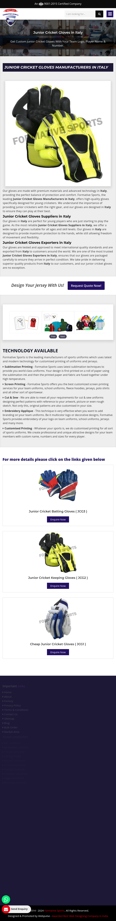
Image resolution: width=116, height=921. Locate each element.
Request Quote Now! (86, 286)
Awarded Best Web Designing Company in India (80, 916)
